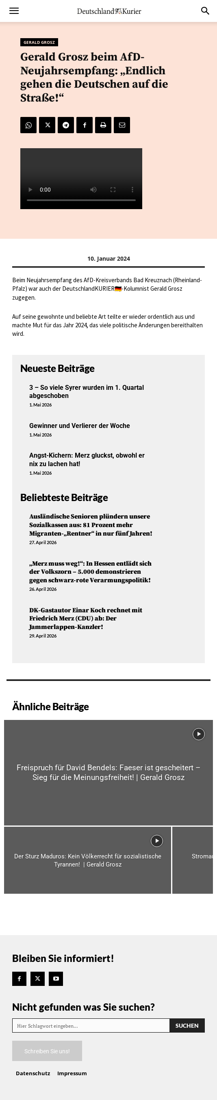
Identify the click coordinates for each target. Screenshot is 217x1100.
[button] (14, 11)
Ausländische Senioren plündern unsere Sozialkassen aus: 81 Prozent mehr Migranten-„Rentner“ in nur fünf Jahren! (90, 525)
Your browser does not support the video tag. (81, 178)
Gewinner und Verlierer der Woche (79, 426)
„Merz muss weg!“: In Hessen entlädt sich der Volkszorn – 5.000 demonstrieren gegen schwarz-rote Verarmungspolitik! (90, 572)
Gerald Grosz (39, 42)
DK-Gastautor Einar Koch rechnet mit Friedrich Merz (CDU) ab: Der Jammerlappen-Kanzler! (85, 618)
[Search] (187, 1025)
